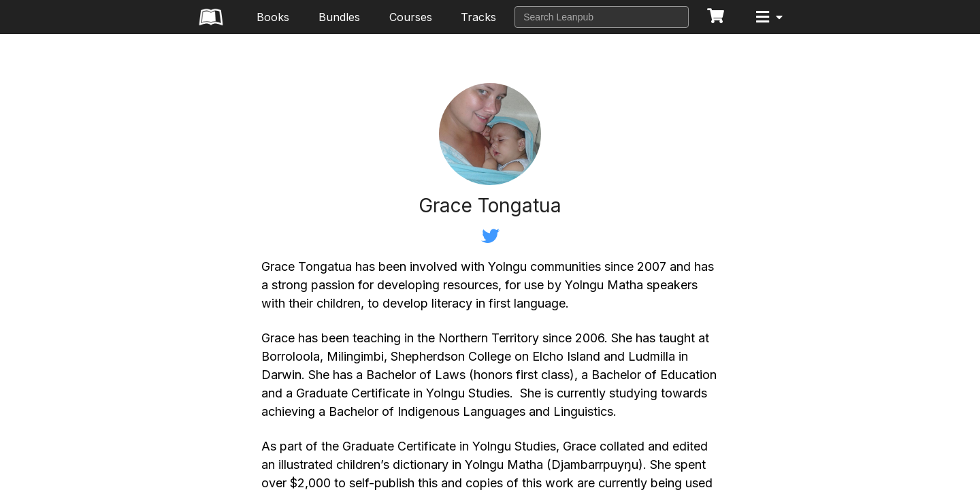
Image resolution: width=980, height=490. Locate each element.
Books (273, 17)
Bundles (339, 17)
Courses (410, 17)
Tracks (478, 17)
